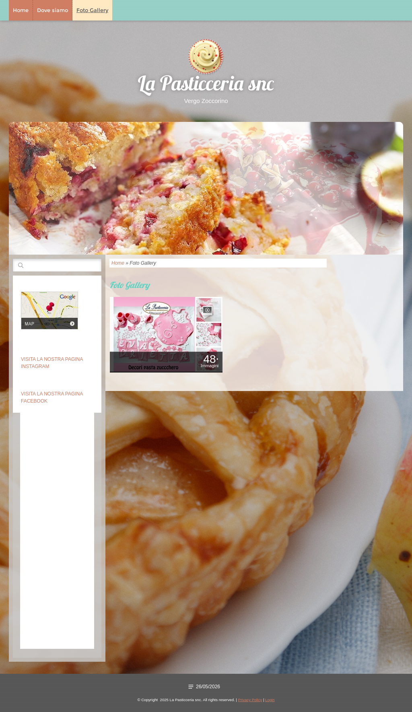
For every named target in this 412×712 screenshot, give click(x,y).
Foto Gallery (92, 10)
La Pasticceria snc (206, 85)
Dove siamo (52, 10)
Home (21, 10)
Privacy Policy (250, 700)
